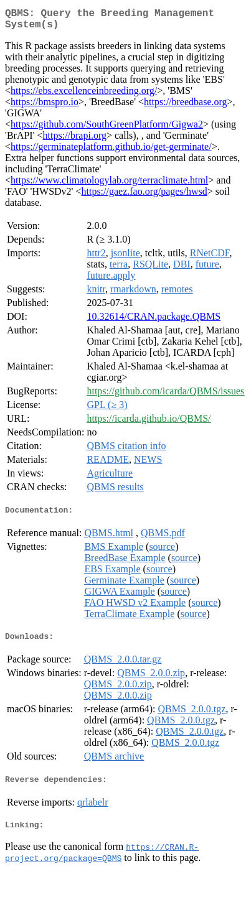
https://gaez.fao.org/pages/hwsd (144, 196)
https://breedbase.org (185, 106)
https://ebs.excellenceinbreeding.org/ (84, 95)
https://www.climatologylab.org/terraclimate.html (109, 185)
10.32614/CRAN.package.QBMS (153, 321)
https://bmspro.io (44, 106)
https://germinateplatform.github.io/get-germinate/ (111, 151)
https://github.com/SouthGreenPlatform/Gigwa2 (107, 129)
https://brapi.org (74, 140)
